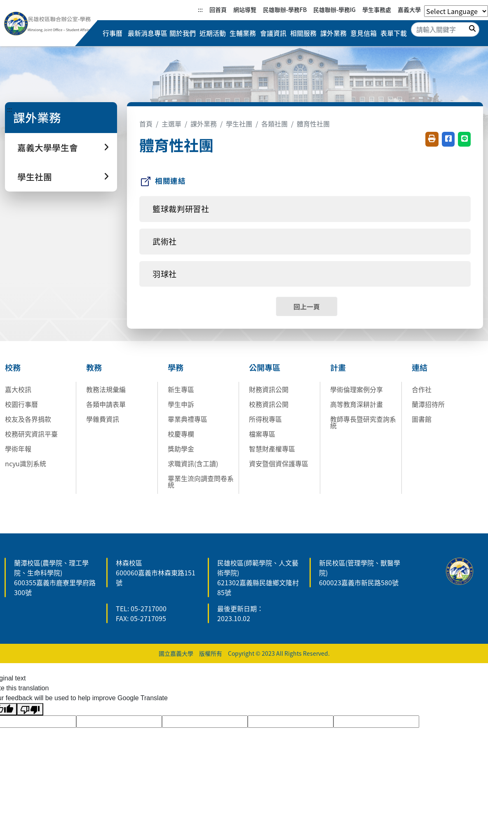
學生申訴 (181, 404)
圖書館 (422, 419)
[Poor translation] (30, 709)
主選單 (171, 124)
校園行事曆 (21, 404)
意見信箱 (363, 33)
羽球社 (164, 274)
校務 (13, 367)
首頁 (145, 124)
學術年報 (18, 448)
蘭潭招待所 (428, 404)
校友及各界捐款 (28, 419)
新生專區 (181, 389)
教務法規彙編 (106, 389)
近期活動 (212, 33)
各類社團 (274, 124)
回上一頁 (306, 306)
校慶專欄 (181, 433)
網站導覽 (244, 9)
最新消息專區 (147, 33)
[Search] (445, 29)
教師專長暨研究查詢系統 (363, 422)
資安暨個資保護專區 (278, 463)
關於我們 (182, 33)
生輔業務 (243, 33)
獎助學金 (181, 448)
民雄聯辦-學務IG (334, 9)
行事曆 (112, 33)
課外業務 (333, 33)
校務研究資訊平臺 (31, 433)
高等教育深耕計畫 (356, 404)
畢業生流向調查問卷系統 (201, 481)
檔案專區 (262, 433)
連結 (419, 367)
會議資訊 (273, 33)
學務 (175, 367)
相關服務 (303, 33)
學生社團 (239, 124)
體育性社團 (313, 124)
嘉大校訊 (18, 389)
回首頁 (218, 9)
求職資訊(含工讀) (193, 463)
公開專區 (264, 367)
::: (200, 9)
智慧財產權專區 (272, 448)
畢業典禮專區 (187, 419)
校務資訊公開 (269, 404)
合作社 (422, 389)
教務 (94, 367)
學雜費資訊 (102, 419)
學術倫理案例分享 (356, 389)
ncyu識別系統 (25, 463)
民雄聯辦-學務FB (285, 9)
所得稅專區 (265, 419)
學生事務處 (376, 9)
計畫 (338, 367)
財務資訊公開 (269, 389)
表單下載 (393, 33)
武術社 (164, 241)
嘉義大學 (409, 9)
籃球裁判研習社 (180, 209)
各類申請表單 (106, 404)
